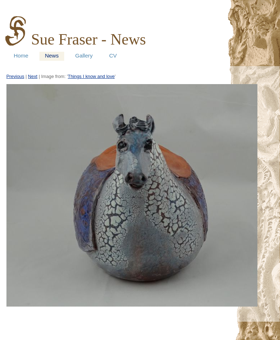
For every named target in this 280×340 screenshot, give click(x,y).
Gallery (84, 55)
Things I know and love (91, 76)
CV (113, 55)
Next (32, 76)
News (51, 55)
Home (21, 55)
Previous (15, 76)
